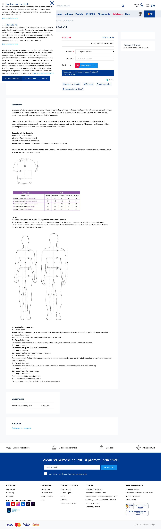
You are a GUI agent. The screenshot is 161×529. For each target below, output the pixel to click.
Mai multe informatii (10, 18)
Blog (127, 14)
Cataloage (118, 14)
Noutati (58, 14)
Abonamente (104, 14)
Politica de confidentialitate (43, 73)
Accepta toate (30, 78)
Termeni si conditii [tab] (134, 485)
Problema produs (103, 84)
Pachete (79, 14)
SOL (135, 500)
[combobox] (83, 6)
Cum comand (66, 489)
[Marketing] (3, 25)
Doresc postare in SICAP (73, 89)
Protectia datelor (132, 489)
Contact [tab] (89, 485)
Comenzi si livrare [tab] (69, 485)
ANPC (128, 500)
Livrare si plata (66, 493)
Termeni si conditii (133, 496)
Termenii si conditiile (79, 474)
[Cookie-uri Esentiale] (3, 4)
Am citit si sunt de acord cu (68, 474)
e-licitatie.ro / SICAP (69, 503)
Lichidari (69, 14)
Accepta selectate (12, 78)
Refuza (44, 78)
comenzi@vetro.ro (92, 507)
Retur (63, 496)
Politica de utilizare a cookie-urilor (139, 493)
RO (149, 14)
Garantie (64, 500)
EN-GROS (90, 14)
